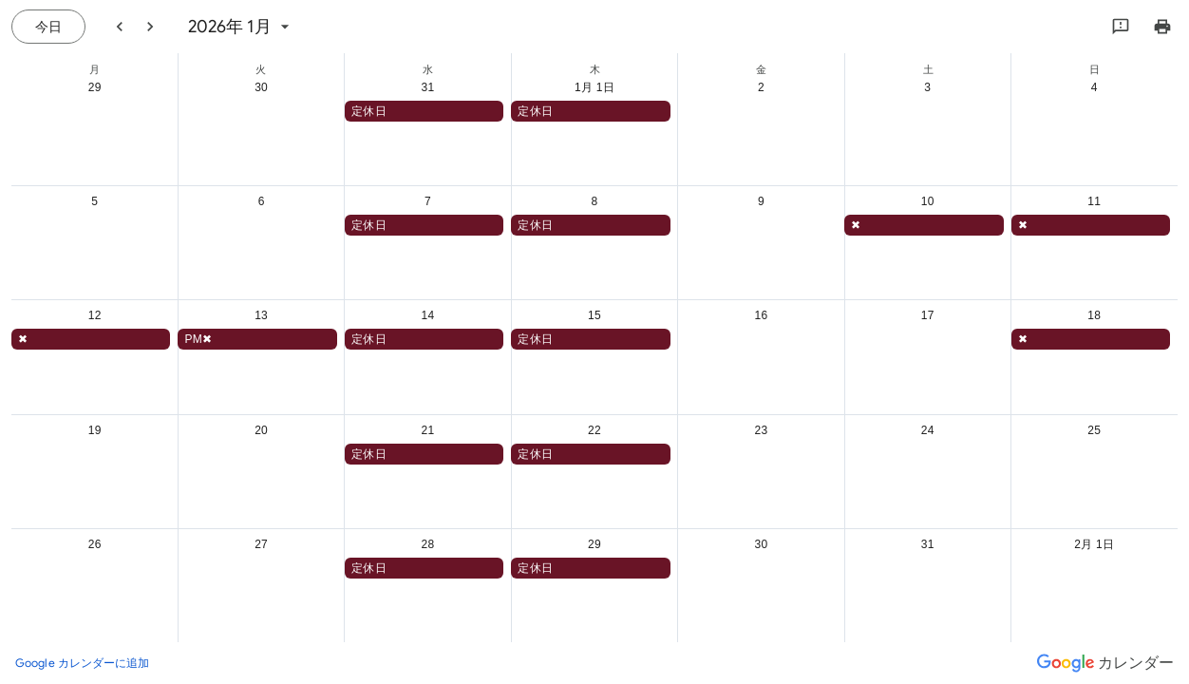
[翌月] (150, 26)
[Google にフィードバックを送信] (1120, 26)
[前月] (119, 26)
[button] (424, 111)
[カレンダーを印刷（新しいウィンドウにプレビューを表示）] (1162, 26)
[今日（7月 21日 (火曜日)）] (48, 27)
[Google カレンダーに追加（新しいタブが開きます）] (82, 663)
